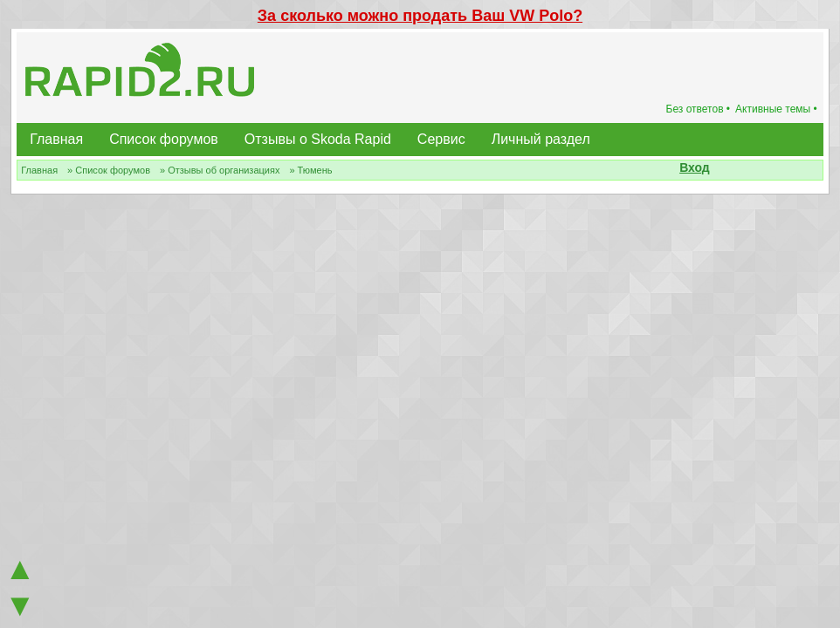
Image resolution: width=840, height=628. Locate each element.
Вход (694, 167)
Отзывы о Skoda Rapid (317, 139)
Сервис (441, 139)
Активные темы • (776, 109)
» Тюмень (310, 170)
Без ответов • (698, 109)
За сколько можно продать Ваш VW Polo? (420, 15)
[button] (719, 169)
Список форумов (163, 139)
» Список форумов (108, 170)
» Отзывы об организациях (219, 170)
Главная (56, 139)
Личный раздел (541, 139)
